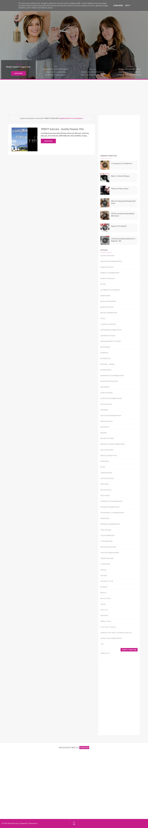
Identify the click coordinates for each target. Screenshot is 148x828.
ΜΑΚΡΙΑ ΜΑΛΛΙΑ (106, 421)
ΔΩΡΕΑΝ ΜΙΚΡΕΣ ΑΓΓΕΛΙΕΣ (110, 341)
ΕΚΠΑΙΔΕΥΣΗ (105, 358)
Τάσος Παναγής (105, 530)
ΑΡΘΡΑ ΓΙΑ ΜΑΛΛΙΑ (107, 278)
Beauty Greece (105, 598)
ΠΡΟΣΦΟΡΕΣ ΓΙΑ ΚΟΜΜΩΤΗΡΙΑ (112, 513)
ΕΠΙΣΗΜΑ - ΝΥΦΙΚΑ (107, 364)
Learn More (118, 5)
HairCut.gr (18, 64)
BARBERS (103, 587)
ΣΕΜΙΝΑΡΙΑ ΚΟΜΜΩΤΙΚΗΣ (110, 524)
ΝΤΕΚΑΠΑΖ (104, 461)
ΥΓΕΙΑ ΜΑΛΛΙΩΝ (106, 541)
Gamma (103, 604)
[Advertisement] (74, 96)
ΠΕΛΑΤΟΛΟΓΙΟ (105, 490)
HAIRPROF (104, 615)
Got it (127, 5)
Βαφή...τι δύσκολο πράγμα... (120, 176)
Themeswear (32, 823)
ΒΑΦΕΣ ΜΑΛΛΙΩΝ (106, 307)
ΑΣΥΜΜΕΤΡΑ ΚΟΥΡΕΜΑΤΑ (110, 290)
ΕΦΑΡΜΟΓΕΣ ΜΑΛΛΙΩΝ (109, 381)
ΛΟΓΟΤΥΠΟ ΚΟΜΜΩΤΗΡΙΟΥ (110, 415)
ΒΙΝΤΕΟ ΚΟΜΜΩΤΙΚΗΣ (108, 313)
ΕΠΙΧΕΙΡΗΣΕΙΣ (105, 370)
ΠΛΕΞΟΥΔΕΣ (105, 495)
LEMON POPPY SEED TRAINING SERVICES (116, 633)
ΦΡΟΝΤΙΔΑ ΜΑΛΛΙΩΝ (108, 547)
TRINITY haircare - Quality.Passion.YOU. (62, 129)
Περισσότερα (48, 141)
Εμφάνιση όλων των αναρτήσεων (71, 118)
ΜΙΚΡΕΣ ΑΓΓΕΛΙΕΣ (107, 438)
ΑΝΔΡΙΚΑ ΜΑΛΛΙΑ (107, 267)
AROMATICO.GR (106, 581)
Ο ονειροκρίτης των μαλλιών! (121, 163)
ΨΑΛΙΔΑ (103, 570)
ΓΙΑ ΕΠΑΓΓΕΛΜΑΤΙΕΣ (108, 324)
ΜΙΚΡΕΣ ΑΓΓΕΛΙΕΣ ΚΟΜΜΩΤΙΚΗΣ (112, 444)
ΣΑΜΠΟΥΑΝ (104, 518)
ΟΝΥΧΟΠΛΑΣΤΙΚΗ (107, 478)
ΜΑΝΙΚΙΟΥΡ (104, 427)
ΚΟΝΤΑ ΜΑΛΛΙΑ (106, 404)
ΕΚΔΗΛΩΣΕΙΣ (105, 347)
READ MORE (18, 73)
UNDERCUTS (105, 653)
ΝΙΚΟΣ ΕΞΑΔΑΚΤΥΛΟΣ (108, 455)
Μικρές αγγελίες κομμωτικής (18, 67)
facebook (84, 747)
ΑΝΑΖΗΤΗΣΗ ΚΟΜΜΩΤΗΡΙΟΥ (111, 261)
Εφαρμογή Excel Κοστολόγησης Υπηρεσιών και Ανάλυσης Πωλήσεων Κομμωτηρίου (55, 72)
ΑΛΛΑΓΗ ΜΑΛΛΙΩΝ (107, 256)
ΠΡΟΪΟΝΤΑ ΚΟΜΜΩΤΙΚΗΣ (109, 507)
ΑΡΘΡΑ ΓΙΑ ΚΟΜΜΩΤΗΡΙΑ (109, 273)
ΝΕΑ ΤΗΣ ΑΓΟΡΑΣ (106, 450)
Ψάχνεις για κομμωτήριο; (119, 188)
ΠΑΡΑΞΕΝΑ (104, 484)
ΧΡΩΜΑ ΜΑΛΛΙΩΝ (107, 558)
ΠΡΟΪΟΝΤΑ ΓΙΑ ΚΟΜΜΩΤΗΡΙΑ (111, 501)
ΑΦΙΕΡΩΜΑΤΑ (105, 296)
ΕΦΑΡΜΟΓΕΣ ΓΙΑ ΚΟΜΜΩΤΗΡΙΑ (112, 376)
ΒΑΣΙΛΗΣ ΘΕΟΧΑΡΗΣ (108, 301)
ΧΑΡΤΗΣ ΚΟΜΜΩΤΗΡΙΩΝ (109, 553)
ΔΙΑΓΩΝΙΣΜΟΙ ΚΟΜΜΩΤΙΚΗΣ (110, 330)
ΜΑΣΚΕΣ (103, 433)
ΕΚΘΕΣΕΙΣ (104, 353)
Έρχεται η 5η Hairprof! (118, 226)
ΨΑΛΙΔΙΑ (103, 575)
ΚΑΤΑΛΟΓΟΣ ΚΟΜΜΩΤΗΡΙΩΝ (111, 398)
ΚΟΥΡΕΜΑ (104, 410)
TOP (55, 66)
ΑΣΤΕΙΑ (103, 284)
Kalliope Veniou (105, 621)
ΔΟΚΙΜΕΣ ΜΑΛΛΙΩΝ (107, 336)
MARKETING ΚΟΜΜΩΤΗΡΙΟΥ (111, 638)
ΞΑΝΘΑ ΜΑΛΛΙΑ (106, 473)
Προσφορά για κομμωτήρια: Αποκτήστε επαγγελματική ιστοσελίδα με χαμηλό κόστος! (129, 72)
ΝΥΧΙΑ (102, 467)
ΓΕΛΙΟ (102, 318)
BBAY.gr (103, 593)
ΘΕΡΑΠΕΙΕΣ (104, 387)
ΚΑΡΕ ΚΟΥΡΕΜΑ (106, 393)
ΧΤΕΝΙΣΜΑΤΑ (105, 564)
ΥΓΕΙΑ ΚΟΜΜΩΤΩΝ (107, 535)
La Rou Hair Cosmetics (108, 627)
